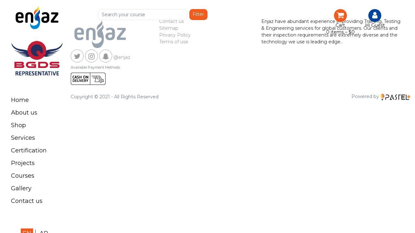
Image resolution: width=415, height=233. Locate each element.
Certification (29, 150)
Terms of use (173, 42)
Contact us (26, 201)
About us (24, 112)
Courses (22, 175)
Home (20, 100)
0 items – (340, 32)
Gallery (21, 188)
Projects (23, 163)
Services (23, 137)
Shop (18, 125)
